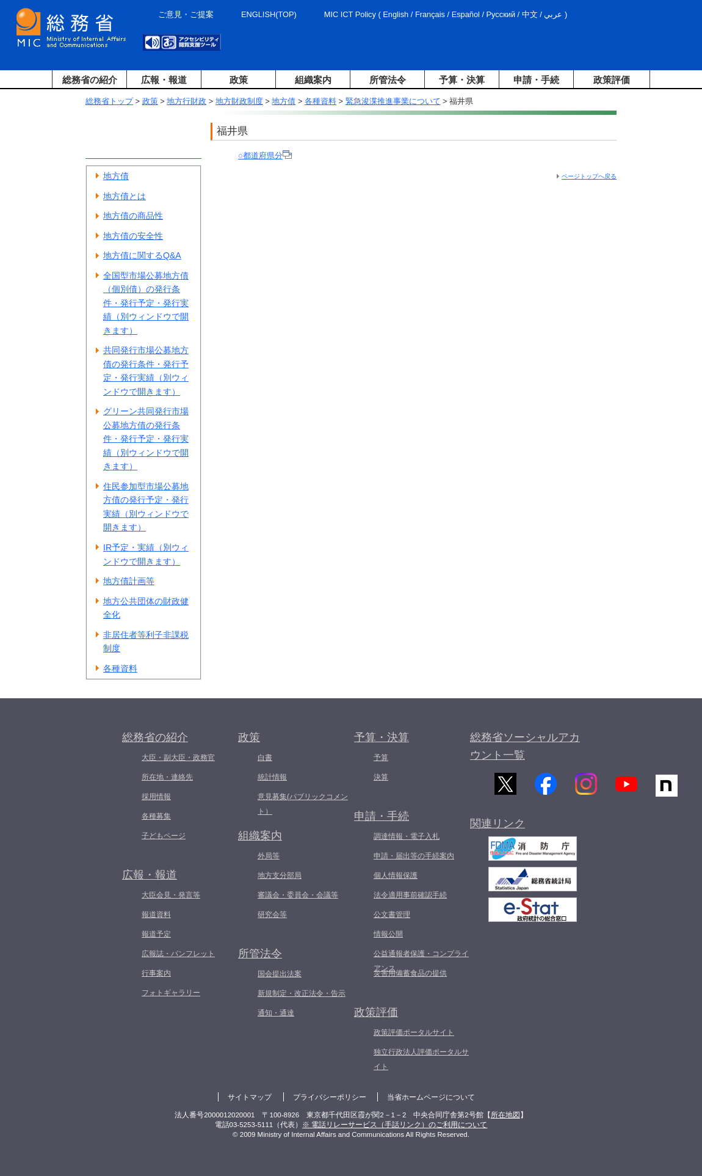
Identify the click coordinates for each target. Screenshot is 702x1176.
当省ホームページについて (431, 1097)
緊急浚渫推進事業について (393, 101)
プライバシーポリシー (329, 1097)
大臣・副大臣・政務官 (178, 757)
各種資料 (320, 101)
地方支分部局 (280, 875)
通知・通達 (276, 1013)
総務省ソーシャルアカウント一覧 (525, 746)
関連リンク (497, 833)
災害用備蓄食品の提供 (410, 973)
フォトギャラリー (171, 992)
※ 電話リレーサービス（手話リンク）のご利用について (394, 1124)
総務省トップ (109, 101)
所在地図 (505, 1115)
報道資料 (156, 914)
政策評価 (611, 80)
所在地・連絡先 (167, 777)
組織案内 (313, 80)
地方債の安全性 (133, 236)
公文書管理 (392, 914)
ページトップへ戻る (589, 176)
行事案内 (156, 973)
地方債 (283, 101)
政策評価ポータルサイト (414, 1032)
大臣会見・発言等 (171, 895)
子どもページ (164, 835)
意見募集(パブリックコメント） (303, 804)
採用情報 (156, 796)
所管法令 (387, 80)
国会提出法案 (280, 974)
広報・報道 (164, 80)
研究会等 (272, 914)
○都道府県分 (265, 155)
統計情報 (272, 777)
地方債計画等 (128, 581)
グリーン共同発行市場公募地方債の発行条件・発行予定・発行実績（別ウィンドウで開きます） (146, 438)
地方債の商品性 (133, 216)
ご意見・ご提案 (186, 14)
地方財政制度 (239, 101)
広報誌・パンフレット (178, 953)
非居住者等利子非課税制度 (146, 642)
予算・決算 (462, 80)
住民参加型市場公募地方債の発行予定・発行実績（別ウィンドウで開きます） (146, 507)
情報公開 (388, 934)
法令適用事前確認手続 (410, 895)
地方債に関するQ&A (142, 255)
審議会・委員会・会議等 (298, 895)
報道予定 (156, 934)
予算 (381, 757)
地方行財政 (186, 101)
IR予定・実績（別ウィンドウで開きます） (146, 554)
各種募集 (156, 816)
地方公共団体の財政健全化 (146, 608)
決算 (381, 777)
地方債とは (124, 196)
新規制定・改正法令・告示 (302, 993)
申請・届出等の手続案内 (414, 856)
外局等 (269, 856)
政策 (239, 80)
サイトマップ (250, 1097)
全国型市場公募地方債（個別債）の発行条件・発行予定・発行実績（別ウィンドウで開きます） (146, 303)
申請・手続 (536, 80)
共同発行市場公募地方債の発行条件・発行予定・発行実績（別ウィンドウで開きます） (146, 370)
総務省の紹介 (89, 80)
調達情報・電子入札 (407, 836)
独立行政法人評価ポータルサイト (421, 1059)
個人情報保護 (396, 875)
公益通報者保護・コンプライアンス (421, 961)
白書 (265, 757)
